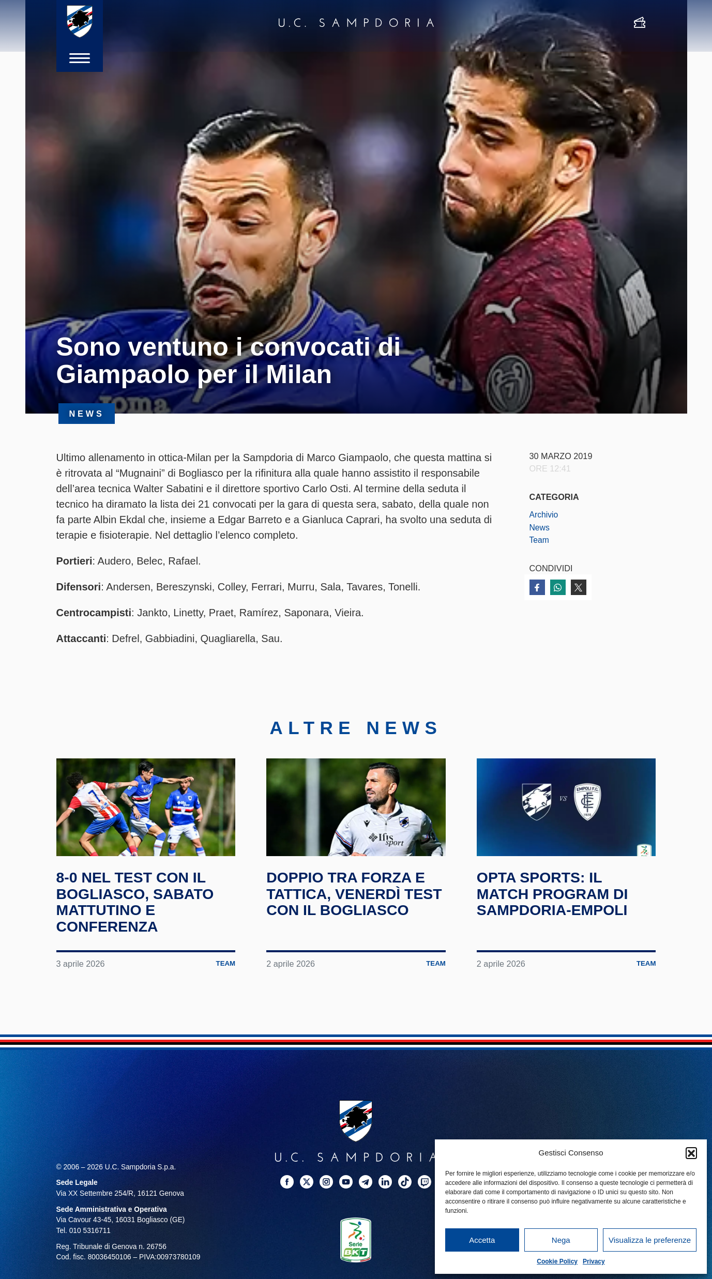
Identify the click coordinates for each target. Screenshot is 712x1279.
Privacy (594, 1261)
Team (539, 539)
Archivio (544, 514)
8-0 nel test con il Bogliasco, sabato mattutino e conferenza (139, 915)
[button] (691, 1153)
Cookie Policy (557, 1261)
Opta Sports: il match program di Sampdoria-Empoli (557, 907)
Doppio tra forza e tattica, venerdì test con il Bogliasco (350, 915)
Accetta (482, 1240)
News (540, 527)
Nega (561, 1240)
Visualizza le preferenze (650, 1240)
